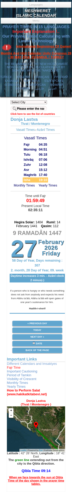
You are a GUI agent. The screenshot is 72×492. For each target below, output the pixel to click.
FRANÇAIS (42, 77)
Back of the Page (37, 350)
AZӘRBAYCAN (36, 84)
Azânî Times (46, 130)
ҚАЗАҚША (12, 80)
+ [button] (11, 410)
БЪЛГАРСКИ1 (53, 80)
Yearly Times (48, 185)
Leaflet (23, 450)
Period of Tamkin (19, 375)
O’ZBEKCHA (13, 84)
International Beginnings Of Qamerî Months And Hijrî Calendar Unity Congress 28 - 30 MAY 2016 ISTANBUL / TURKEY (36, 52)
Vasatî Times (25, 130)
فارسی (39, 88)
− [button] (11, 415)
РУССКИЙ (61, 77)
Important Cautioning (22, 371)
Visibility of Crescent (21, 379)
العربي (53, 88)
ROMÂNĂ (57, 84)
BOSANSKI (22, 88)
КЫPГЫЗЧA (32, 80)
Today (37, 330)
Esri (41, 450)
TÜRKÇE (6, 77)
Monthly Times (24, 185)
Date (37, 343)
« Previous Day (37, 323)
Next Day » (37, 336)
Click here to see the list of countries (33, 113)
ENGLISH (23, 77)
